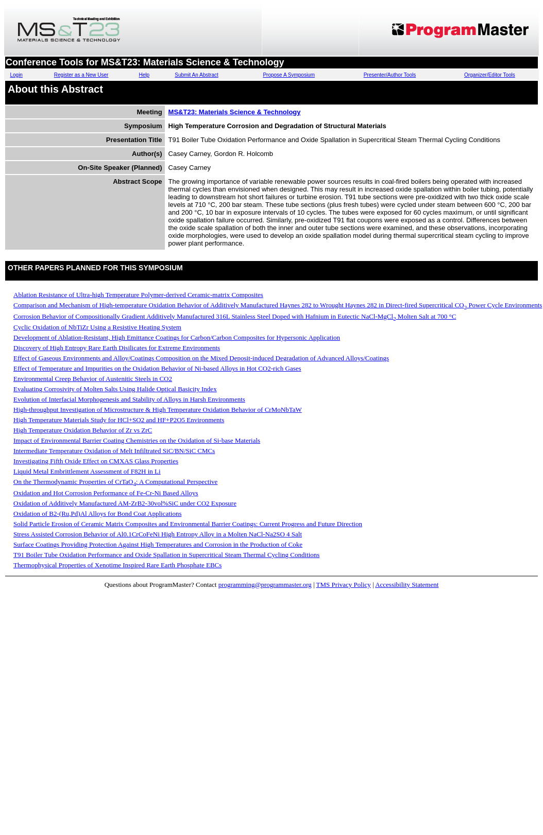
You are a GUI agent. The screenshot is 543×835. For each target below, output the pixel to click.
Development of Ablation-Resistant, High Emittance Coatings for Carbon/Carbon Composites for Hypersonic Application (176, 337)
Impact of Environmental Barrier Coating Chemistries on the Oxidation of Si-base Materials (136, 440)
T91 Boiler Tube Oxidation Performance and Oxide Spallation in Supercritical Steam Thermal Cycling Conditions (166, 555)
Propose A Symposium (289, 75)
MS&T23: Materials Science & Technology (234, 112)
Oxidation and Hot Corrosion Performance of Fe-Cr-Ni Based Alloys (105, 493)
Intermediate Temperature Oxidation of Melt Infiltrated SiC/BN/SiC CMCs (114, 451)
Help (144, 75)
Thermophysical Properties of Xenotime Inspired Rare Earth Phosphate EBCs (117, 565)
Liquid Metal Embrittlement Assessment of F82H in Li (87, 471)
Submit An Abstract (196, 75)
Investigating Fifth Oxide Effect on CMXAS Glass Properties (95, 461)
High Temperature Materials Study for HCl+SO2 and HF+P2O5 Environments (118, 420)
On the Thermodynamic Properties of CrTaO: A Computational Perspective (115, 481)
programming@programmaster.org (265, 584)
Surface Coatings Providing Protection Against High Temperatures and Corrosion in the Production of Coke (157, 544)
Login (16, 75)
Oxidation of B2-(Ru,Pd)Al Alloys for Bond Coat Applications (97, 513)
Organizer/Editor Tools (489, 75)
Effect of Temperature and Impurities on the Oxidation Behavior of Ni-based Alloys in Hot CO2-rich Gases (157, 368)
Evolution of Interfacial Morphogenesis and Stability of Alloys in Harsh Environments (129, 399)
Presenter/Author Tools (390, 75)
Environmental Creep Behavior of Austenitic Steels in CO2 (92, 378)
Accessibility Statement (406, 584)
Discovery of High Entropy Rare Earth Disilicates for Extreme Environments (116, 348)
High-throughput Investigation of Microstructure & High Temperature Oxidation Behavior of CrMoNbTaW (157, 409)
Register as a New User (81, 75)
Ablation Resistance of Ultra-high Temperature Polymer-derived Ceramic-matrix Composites (138, 295)
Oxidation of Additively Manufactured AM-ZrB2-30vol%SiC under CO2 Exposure (124, 503)
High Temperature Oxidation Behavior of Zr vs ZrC (82, 430)
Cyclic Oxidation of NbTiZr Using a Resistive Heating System (97, 327)
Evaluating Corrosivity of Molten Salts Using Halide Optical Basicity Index (115, 389)
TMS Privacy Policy (343, 584)
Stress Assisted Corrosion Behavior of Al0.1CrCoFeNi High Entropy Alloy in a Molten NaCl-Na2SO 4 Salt (157, 534)
